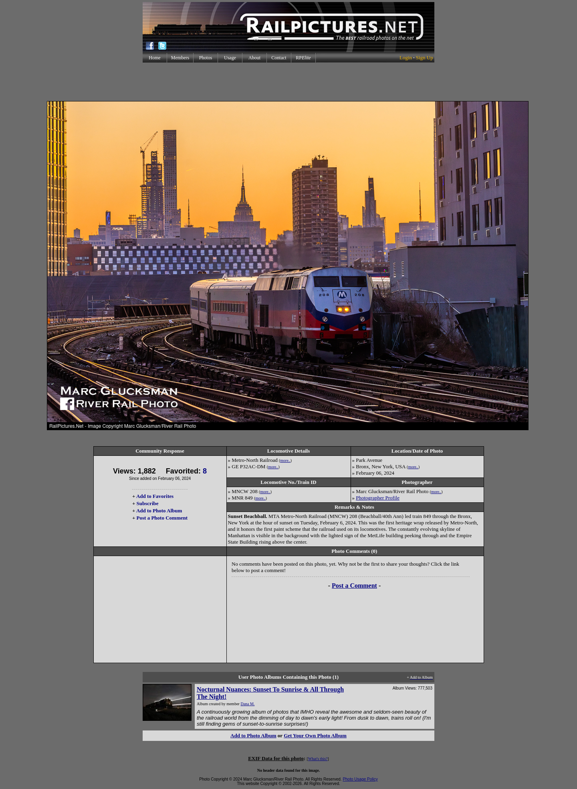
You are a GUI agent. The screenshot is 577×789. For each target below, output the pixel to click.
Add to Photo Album (159, 511)
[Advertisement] (288, 82)
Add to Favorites (155, 496)
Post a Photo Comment (162, 518)
